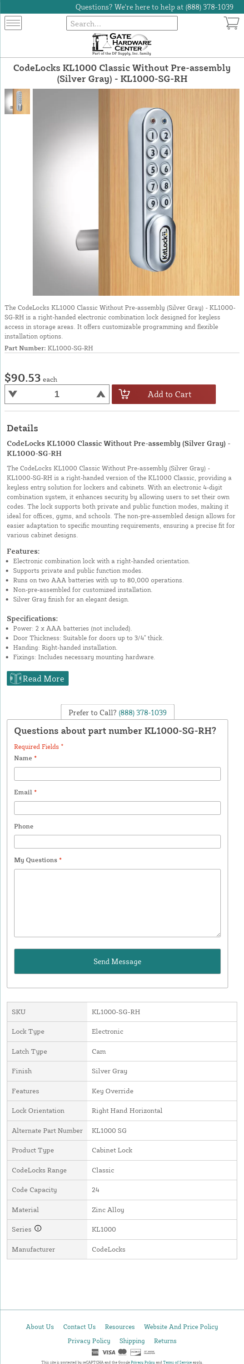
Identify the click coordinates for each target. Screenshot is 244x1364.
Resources (120, 1326)
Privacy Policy (89, 1340)
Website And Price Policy (181, 1326)
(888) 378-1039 (142, 712)
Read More (43, 678)
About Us (40, 1326)
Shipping (132, 1340)
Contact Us (79, 1326)
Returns (165, 1340)
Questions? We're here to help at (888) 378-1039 (154, 6)
